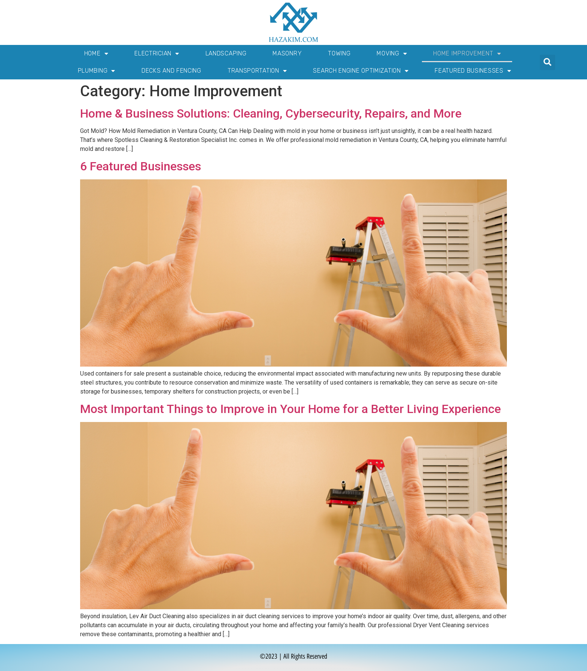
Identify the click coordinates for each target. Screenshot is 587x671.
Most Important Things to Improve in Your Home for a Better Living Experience (290, 409)
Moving (392, 53)
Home (96, 53)
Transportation (257, 71)
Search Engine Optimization (360, 71)
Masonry (287, 53)
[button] (547, 62)
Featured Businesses (473, 71)
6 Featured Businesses (140, 166)
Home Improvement (467, 53)
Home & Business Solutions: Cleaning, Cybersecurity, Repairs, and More (271, 113)
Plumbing (96, 71)
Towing (339, 53)
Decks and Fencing (171, 70)
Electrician (156, 53)
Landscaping (226, 53)
